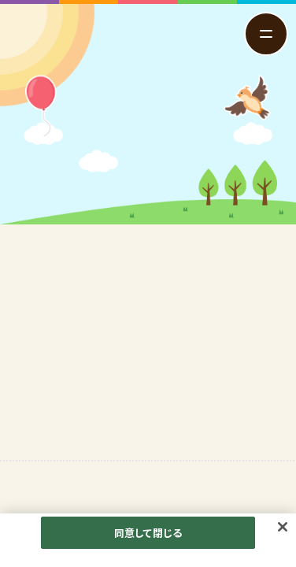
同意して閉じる (148, 535)
